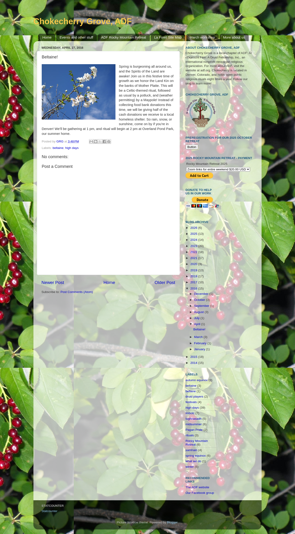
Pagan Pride (194, 429)
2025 (194, 233)
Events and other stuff (76, 37)
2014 (194, 363)
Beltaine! (199, 329)
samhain (191, 450)
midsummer (194, 424)
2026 (194, 227)
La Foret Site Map (168, 37)
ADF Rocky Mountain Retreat (123, 37)
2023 (194, 246)
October (200, 300)
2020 (194, 264)
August (199, 312)
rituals (190, 435)
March (199, 337)
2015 (194, 357)
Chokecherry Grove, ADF (82, 21)
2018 (194, 276)
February (200, 343)
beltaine (58, 148)
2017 (194, 282)
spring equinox (196, 455)
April (197, 324)
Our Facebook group (200, 493)
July (197, 318)
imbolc (190, 413)
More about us (234, 37)
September (202, 306)
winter (190, 466)
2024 (194, 239)
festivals (191, 402)
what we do (193, 461)
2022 (194, 252)
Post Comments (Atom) (77, 292)
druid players (194, 396)
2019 (194, 270)
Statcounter (49, 511)
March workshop (202, 37)
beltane (191, 391)
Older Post (165, 282)
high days (72, 148)
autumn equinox (197, 380)
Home (47, 37)
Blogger (172, 522)
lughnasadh (194, 418)
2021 (194, 258)
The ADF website (197, 487)
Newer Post (52, 282)
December (201, 294)
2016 (194, 288)
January (200, 349)
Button (191, 147)
